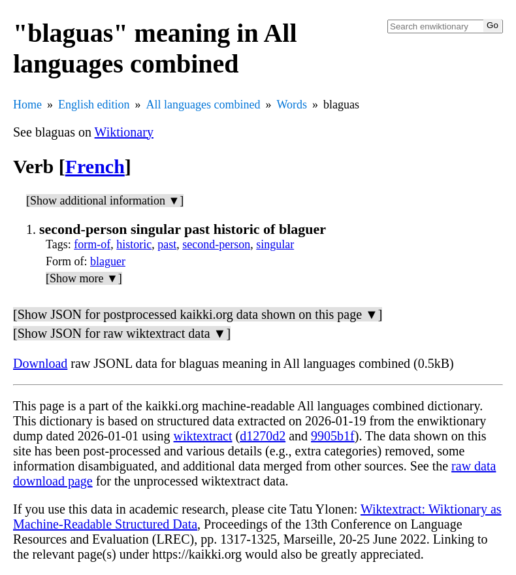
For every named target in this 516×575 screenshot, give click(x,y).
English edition (94, 104)
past (166, 244)
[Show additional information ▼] (105, 200)
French (95, 166)
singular (275, 244)
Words (291, 104)
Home (27, 104)
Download (40, 363)
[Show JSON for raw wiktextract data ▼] (122, 333)
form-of (92, 244)
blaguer (107, 261)
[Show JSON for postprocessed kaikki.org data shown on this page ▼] (197, 314)
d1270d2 (262, 436)
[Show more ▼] (84, 278)
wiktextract (203, 436)
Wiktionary (124, 132)
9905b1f (333, 436)
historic (134, 244)
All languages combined (203, 104)
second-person (216, 244)
